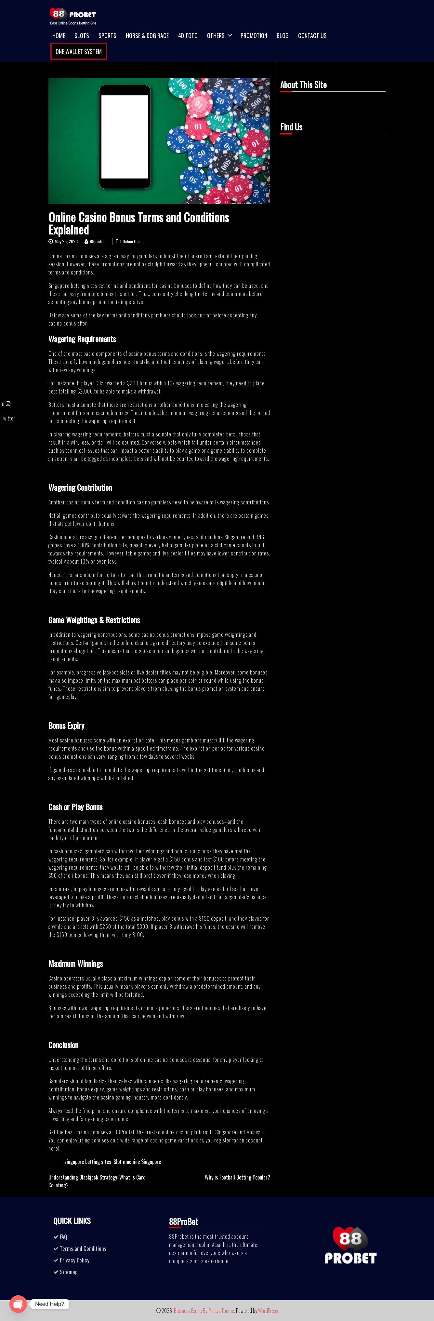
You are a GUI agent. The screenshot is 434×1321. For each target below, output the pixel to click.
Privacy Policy (74, 1260)
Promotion (254, 35)
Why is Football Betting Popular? (237, 1177)
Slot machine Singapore (220, 537)
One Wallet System (79, 51)
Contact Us (312, 35)
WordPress (268, 1310)
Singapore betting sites (72, 285)
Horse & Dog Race (147, 35)
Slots (81, 35)
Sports (107, 35)
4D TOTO (188, 35)
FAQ (63, 1237)
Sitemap (69, 1272)
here (53, 1148)
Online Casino (134, 241)
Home (58, 35)
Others (216, 35)
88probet (98, 241)
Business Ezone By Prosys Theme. (205, 1310)
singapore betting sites (87, 1162)
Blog (283, 35)
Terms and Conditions (83, 1248)
